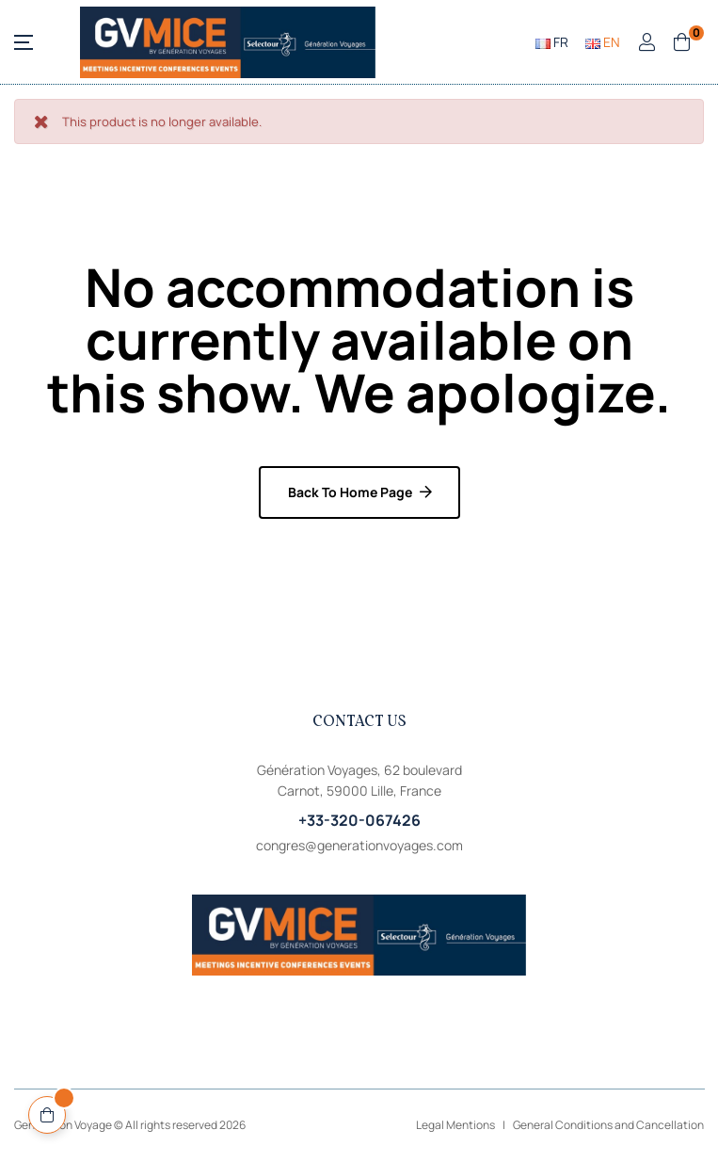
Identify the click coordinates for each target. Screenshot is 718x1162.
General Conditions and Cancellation (608, 1125)
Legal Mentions (455, 1125)
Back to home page (350, 492)
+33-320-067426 (359, 820)
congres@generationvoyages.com (359, 845)
